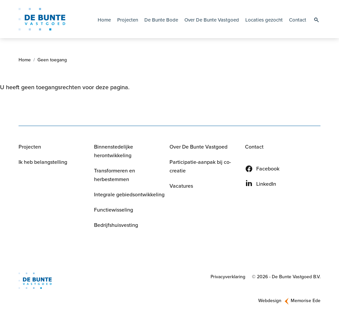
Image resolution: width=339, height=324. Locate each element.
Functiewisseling (113, 211)
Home (104, 20)
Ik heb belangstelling (43, 163)
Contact (297, 20)
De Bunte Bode (161, 20)
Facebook (267, 170)
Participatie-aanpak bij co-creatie (200, 168)
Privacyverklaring (228, 278)
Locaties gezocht (264, 20)
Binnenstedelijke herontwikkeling (113, 153)
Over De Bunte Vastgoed (198, 148)
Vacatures (181, 187)
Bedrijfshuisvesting (116, 226)
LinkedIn (266, 185)
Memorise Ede (305, 301)
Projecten (127, 20)
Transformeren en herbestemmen (114, 176)
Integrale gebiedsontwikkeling (129, 196)
